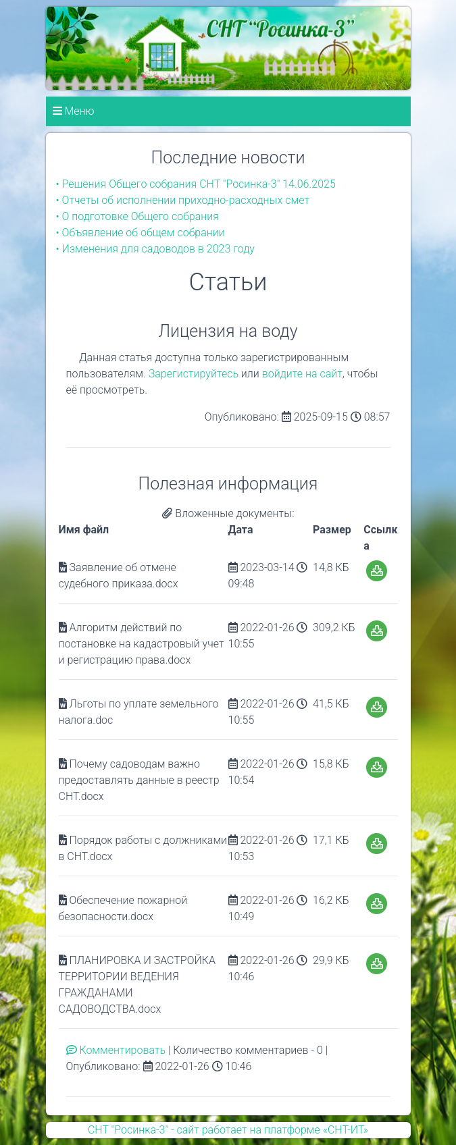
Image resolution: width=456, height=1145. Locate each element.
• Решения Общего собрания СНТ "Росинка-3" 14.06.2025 (196, 184)
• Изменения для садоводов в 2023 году (155, 248)
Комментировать (117, 1050)
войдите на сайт (302, 373)
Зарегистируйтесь (193, 373)
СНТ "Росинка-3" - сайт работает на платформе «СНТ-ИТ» (228, 1129)
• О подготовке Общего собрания (137, 216)
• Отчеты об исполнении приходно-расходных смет (183, 200)
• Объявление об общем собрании (140, 232)
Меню (74, 111)
